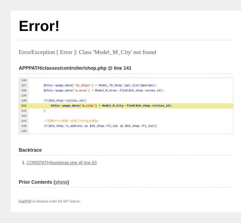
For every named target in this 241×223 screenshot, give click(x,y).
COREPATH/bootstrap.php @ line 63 (62, 163)
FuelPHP (25, 201)
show (61, 182)
